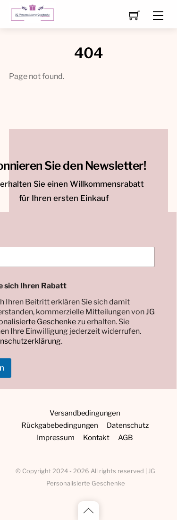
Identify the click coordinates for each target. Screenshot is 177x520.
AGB (125, 437)
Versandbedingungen (85, 412)
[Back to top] (88, 510)
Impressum (56, 437)
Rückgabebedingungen (59, 425)
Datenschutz (127, 425)
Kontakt (96, 437)
